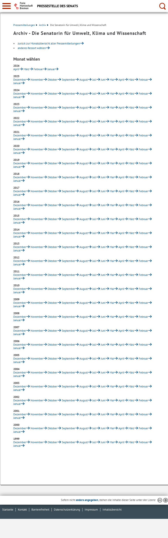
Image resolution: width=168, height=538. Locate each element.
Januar (51, 69)
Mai (112, 79)
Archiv (43, 25)
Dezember (19, 79)
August (83, 79)
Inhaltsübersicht (112, 509)
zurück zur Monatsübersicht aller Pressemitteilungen (49, 43)
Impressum (91, 509)
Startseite (7, 509)
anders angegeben (87, 500)
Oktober (52, 79)
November (37, 79)
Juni (103, 79)
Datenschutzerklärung (67, 509)
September (68, 79)
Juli (94, 79)
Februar (38, 69)
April (16, 69)
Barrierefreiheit (40, 509)
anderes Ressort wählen (32, 48)
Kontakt (22, 509)
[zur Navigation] (6, 6)
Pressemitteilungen (25, 25)
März (26, 69)
